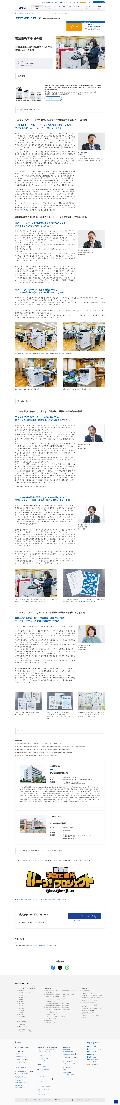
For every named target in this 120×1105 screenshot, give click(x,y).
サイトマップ (20, 1099)
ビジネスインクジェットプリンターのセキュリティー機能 (91, 1009)
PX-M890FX (22, 1017)
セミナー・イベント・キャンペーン (70, 2)
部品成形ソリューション (68, 1054)
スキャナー (40, 1084)
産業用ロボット (66, 1049)
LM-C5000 (21, 1001)
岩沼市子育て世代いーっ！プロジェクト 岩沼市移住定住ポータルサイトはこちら (41, 899)
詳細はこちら (53, 98)
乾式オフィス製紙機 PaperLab (45, 1089)
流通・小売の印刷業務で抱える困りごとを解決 (57, 1007)
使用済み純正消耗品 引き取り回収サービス (92, 998)
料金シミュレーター (51, 1001)
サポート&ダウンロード (95, 1049)
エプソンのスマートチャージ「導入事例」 (56, 999)
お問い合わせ (54, 2)
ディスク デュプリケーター (44, 1086)
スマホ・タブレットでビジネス (89, 1000)
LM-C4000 (21, 1003)
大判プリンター (18, 1080)
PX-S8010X (22, 1012)
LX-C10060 (21, 990)
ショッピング (92, 1051)
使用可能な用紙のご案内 (88, 1013)
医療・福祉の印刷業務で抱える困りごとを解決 (57, 1005)
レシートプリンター (19, 1085)
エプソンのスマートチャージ (23, 984)
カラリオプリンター (20, 1062)
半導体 (64, 1069)
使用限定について (50, 1020)
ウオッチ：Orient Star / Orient (44, 1079)
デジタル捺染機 (41, 1060)
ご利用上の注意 (36, 1099)
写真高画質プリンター (21, 1056)
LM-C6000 (21, 999)
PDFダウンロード (85, 916)
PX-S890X (21, 1019)
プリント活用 (92, 1046)
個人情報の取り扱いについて (48, 1099)
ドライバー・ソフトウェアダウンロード (92, 995)
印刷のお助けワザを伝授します (89, 1002)
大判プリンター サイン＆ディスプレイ (46, 1049)
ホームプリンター (20, 1053)
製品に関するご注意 (51, 1018)
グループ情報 (45, 2)
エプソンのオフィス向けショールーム (55, 1016)
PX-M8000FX (22, 1010)
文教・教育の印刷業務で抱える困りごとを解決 (57, 1003)
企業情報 (91, 1054)
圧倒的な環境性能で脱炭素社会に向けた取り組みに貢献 (60, 994)
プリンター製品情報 (44, 1069)
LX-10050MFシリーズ (24, 993)
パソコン (40, 1081)
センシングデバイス (67, 1074)
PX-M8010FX (22, 1008)
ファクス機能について (51, 1012)
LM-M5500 (21, 1006)
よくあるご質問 (86, 990)
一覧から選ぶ (22, 1024)
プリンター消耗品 (42, 1066)
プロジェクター (41, 1074)
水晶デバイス (66, 1072)
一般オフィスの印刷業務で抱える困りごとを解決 (58, 1010)
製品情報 (19, 1042)
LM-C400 (21, 1014)
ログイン (85, 2)
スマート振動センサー (68, 1051)
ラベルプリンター (19, 1087)
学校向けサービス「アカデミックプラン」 (56, 996)
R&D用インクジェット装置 (69, 1064)
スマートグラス (41, 1076)
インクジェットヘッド (68, 1061)
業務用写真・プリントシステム (45, 1055)
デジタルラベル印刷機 (43, 1058)
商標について (43, 945)
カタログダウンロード (51, 1014)
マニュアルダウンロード (88, 993)
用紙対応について (50, 1023)
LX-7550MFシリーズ (24, 995)
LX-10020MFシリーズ (24, 997)
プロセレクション (20, 1065)
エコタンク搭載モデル (21, 1067)
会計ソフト (40, 1091)
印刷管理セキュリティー (43, 1094)
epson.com (68, 1099)
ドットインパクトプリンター (21, 1082)
